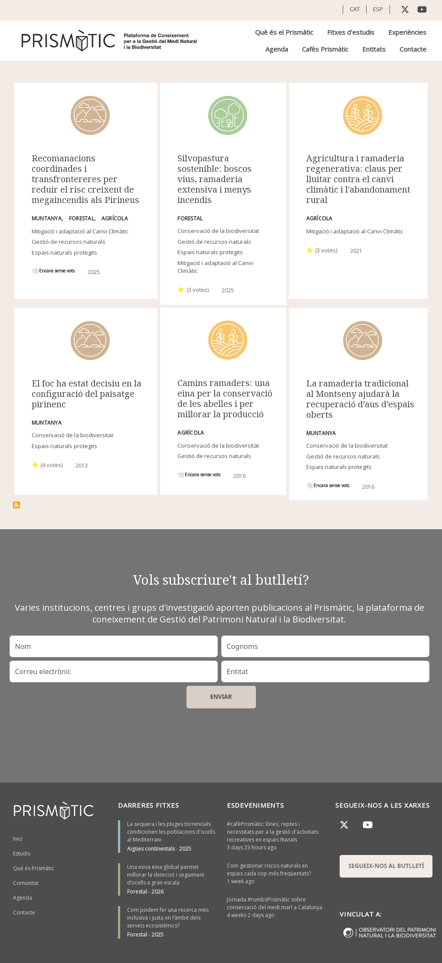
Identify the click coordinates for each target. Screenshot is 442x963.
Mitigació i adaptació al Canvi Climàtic (80, 231)
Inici (18, 838)
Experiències (407, 32)
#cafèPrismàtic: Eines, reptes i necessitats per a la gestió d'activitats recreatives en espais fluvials (272, 831)
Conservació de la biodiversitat (218, 231)
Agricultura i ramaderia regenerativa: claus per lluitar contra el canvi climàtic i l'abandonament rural (358, 179)
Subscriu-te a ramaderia (16, 504)
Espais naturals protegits (64, 252)
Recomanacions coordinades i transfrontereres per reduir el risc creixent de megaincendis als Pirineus (85, 179)
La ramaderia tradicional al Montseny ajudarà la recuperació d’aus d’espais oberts (360, 398)
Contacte (412, 49)
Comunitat (26, 883)
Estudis (21, 853)
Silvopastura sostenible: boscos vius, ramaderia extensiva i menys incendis (214, 179)
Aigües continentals (151, 848)
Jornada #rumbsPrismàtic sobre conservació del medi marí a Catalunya (274, 903)
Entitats (374, 49)
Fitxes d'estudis (350, 32)
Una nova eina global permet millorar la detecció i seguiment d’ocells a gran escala (165, 874)
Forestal (137, 891)
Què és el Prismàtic (284, 32)
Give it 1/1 (35, 271)
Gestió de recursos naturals (68, 242)
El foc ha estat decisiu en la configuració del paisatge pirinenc (86, 393)
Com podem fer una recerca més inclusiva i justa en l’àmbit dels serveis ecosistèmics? (168, 917)
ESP (378, 9)
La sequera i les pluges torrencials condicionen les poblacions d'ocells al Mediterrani (171, 831)
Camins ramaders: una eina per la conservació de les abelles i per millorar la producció (224, 398)
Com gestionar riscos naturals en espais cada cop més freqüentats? (269, 869)
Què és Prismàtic (33, 868)
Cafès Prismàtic (325, 49)
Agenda (276, 49)
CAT (355, 9)
